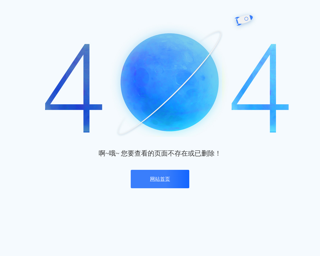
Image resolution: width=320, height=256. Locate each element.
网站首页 (160, 179)
